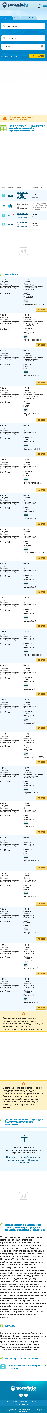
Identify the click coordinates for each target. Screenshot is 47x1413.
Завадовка (35, 197)
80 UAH (41, 973)
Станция (16, 18)
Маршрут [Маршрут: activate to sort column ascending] (21, 187)
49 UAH (41, 345)
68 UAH (41, 694)
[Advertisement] (23, 87)
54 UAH (41, 382)
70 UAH (41, 762)
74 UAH (41, 797)
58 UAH (41, 454)
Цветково (22, 226)
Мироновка (22, 192)
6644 (10, 224)
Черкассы (22, 217)
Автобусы (32, 18)
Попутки (24, 18)
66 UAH (41, 660)
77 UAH (41, 867)
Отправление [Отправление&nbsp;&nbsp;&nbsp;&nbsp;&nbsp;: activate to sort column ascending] (38, 187)
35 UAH (41, 309)
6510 (10, 215)
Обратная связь (24, 1404)
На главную (12, 1402)
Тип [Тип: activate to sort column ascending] (3, 187)
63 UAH (41, 523)
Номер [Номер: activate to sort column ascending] (10, 187)
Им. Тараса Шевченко (22, 196)
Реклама (36, 1402)
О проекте (25, 1402)
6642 (10, 195)
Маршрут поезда (6, 18)
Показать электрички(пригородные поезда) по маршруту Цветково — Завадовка (23, 1160)
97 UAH (41, 1007)
